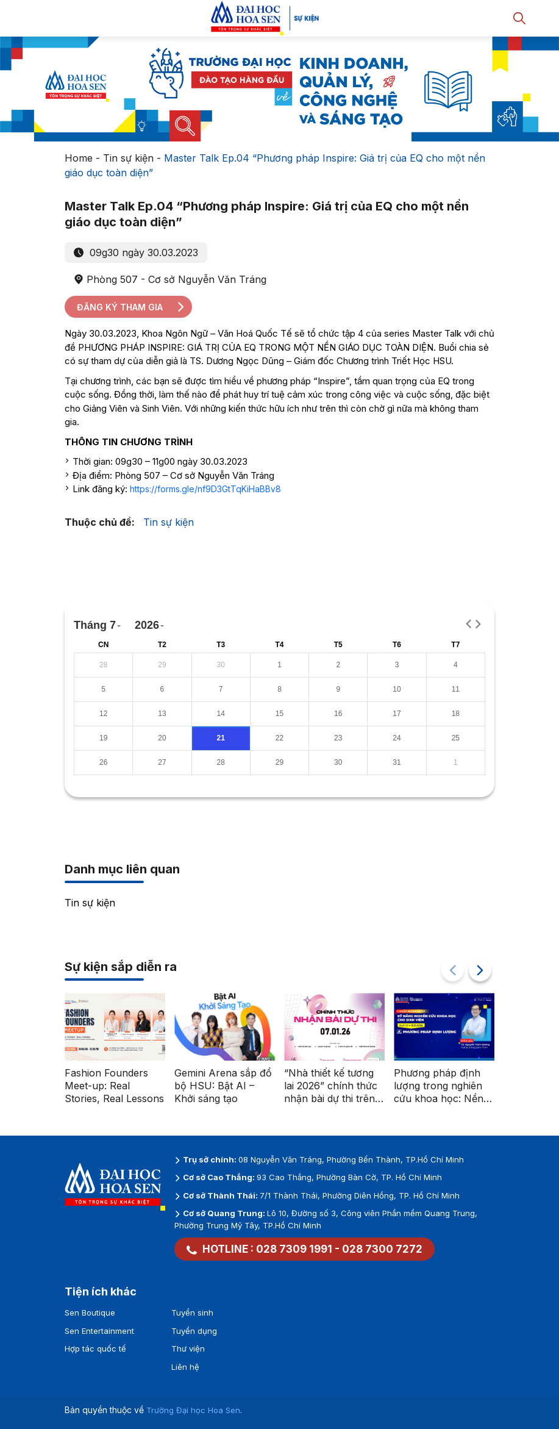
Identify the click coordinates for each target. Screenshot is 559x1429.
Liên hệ (185, 1367)
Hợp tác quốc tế (95, 1348)
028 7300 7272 (382, 1249)
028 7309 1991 (294, 1249)
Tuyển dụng (194, 1331)
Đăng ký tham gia (131, 307)
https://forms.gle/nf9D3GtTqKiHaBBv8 (205, 489)
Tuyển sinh (192, 1312)
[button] (480, 970)
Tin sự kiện (128, 158)
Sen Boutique (90, 1312)
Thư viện (188, 1348)
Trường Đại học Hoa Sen (193, 1410)
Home (79, 158)
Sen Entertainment (99, 1331)
